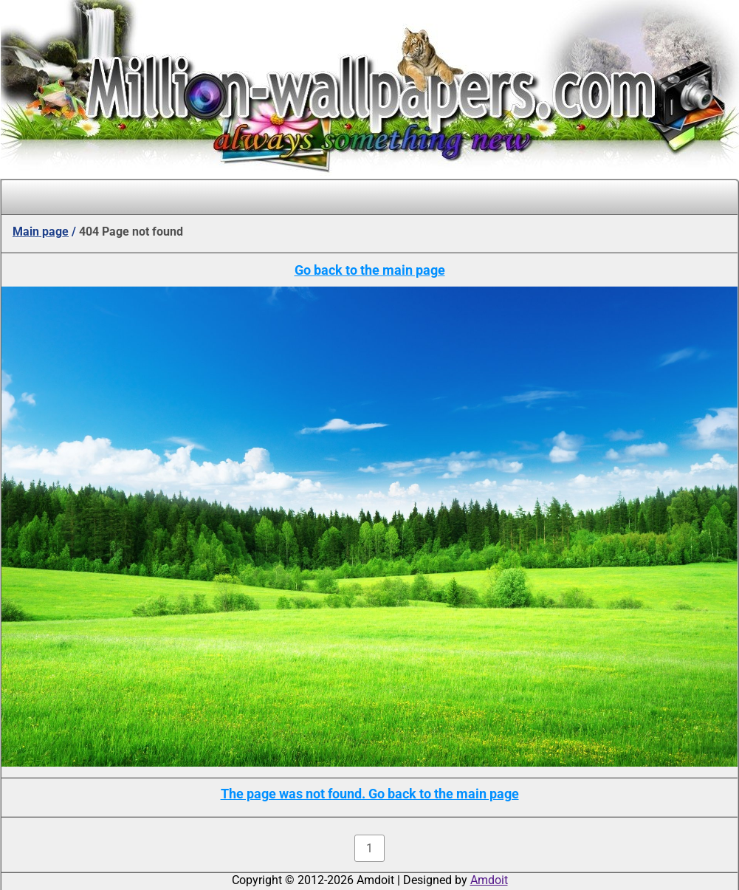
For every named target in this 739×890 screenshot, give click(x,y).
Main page (41, 232)
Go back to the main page (370, 270)
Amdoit (489, 880)
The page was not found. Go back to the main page (370, 793)
